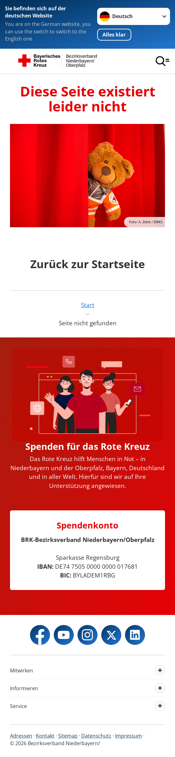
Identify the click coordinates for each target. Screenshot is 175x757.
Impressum (128, 735)
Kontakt (45, 735)
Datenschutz (96, 735)
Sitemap (68, 735)
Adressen (21, 735)
